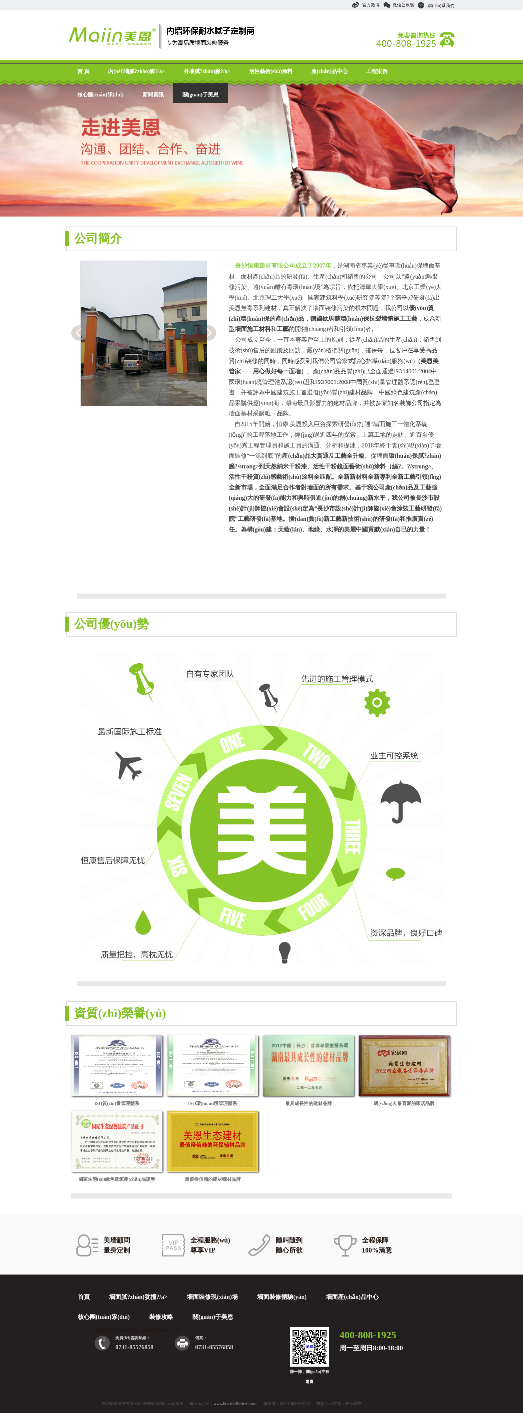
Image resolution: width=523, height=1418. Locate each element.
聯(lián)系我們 (436, 5)
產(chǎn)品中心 (329, 71)
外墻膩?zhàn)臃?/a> (207, 71)
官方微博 (366, 4)
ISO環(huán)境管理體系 (212, 1103)
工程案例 (377, 71)
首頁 (84, 1297)
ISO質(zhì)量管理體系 (116, 1103)
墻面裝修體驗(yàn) (282, 1297)
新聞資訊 (153, 94)
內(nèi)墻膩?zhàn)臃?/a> (136, 71)
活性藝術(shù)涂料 (271, 71)
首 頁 (83, 71)
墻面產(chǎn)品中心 (352, 1297)
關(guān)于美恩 (200, 94)
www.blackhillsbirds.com (234, 1403)
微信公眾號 (399, 4)
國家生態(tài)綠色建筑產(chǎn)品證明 (117, 1179)
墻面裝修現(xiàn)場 (212, 1297)
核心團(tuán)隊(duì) (100, 94)
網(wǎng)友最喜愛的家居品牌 (404, 1103)
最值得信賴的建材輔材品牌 (213, 1179)
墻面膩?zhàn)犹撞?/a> (138, 1297)
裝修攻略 (161, 1317)
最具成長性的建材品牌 (308, 1103)
